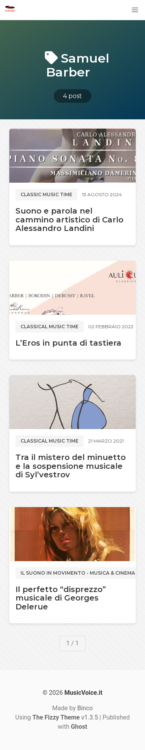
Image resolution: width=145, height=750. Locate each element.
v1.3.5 (65, 717)
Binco (85, 708)
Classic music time (46, 194)
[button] (135, 10)
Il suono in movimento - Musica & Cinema (77, 573)
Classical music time (49, 326)
